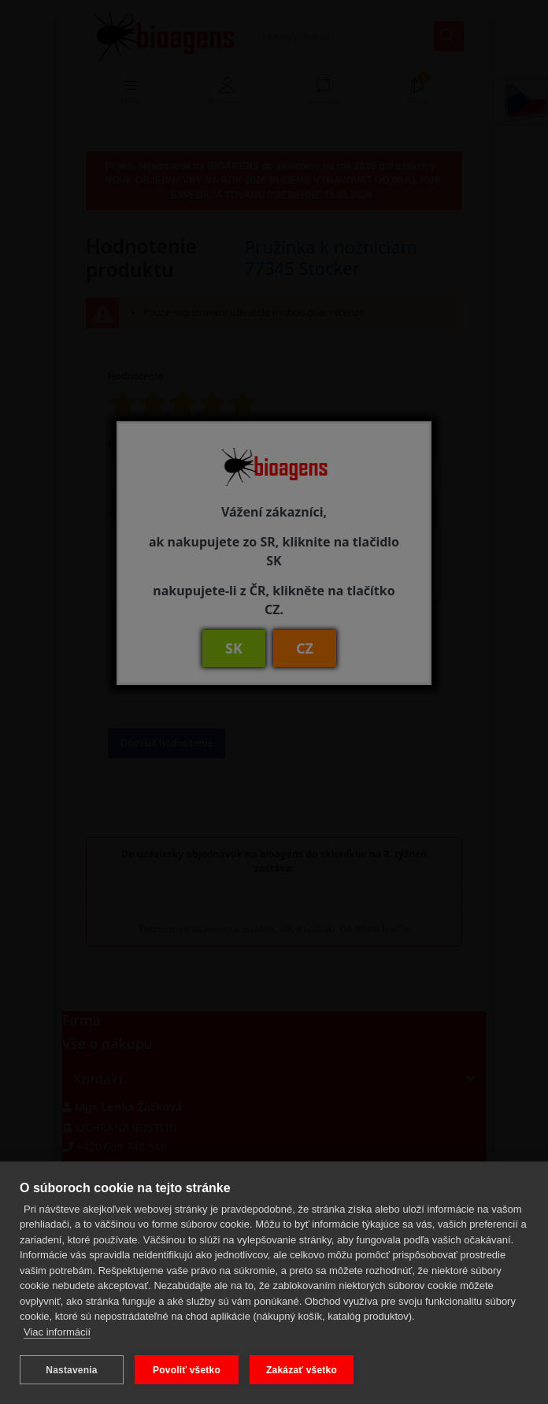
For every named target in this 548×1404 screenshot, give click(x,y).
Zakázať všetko (301, 1370)
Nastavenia (71, 1370)
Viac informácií (57, 1332)
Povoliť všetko (186, 1370)
